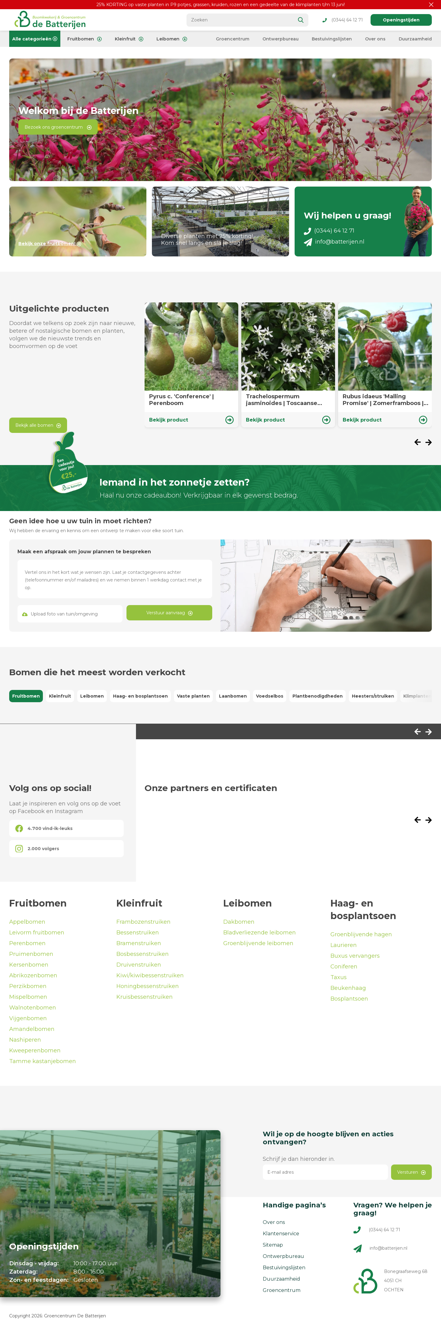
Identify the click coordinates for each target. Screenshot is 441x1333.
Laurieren (343, 945)
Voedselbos (269, 696)
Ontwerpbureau (280, 39)
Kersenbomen (28, 964)
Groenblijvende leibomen (258, 943)
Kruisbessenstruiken (144, 997)
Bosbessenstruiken (142, 954)
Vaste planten (193, 696)
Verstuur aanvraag (169, 612)
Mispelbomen (28, 997)
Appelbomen (27, 921)
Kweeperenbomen (35, 1050)
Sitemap (273, 1245)
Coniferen (343, 966)
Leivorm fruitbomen (36, 932)
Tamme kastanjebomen (42, 1061)
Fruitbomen (84, 39)
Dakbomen (238, 921)
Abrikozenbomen (33, 975)
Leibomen (171, 39)
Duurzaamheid (415, 39)
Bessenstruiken (137, 932)
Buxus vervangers (355, 955)
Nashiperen (25, 1039)
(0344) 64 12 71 (342, 20)
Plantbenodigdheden (317, 696)
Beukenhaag (348, 988)
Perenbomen (27, 943)
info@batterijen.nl (334, 241)
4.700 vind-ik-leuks (44, 828)
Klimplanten (417, 696)
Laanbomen (233, 696)
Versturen (411, 1172)
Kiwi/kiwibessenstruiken (150, 975)
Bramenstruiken (138, 943)
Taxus (338, 977)
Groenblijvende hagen (361, 934)
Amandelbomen (32, 1029)
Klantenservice (281, 1233)
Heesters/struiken (373, 696)
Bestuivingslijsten (332, 39)
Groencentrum (232, 39)
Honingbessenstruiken (147, 986)
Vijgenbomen (28, 1018)
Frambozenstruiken (143, 921)
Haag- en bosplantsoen (140, 696)
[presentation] (419, 443)
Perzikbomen (28, 986)
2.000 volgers (37, 849)
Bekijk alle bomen (38, 425)
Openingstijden (401, 20)
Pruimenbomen (31, 954)
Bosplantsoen (349, 998)
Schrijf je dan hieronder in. (299, 1159)
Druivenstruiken (138, 964)
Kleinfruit (129, 39)
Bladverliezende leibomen (259, 932)
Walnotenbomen (32, 1007)
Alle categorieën (34, 39)
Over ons (375, 39)
